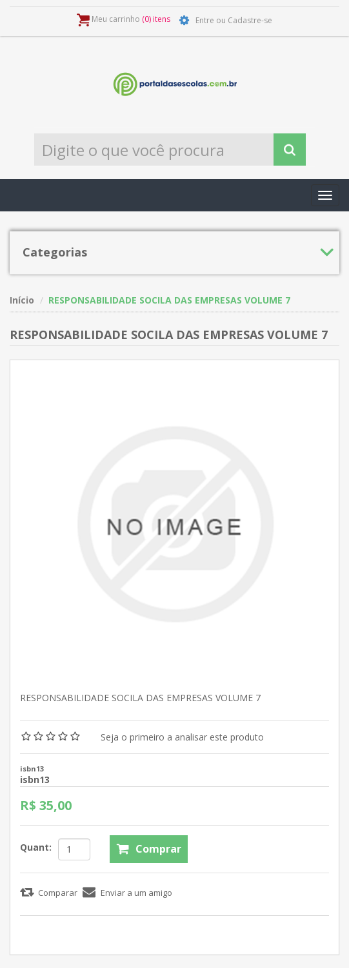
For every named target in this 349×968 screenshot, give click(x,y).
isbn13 (35, 779)
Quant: (36, 847)
